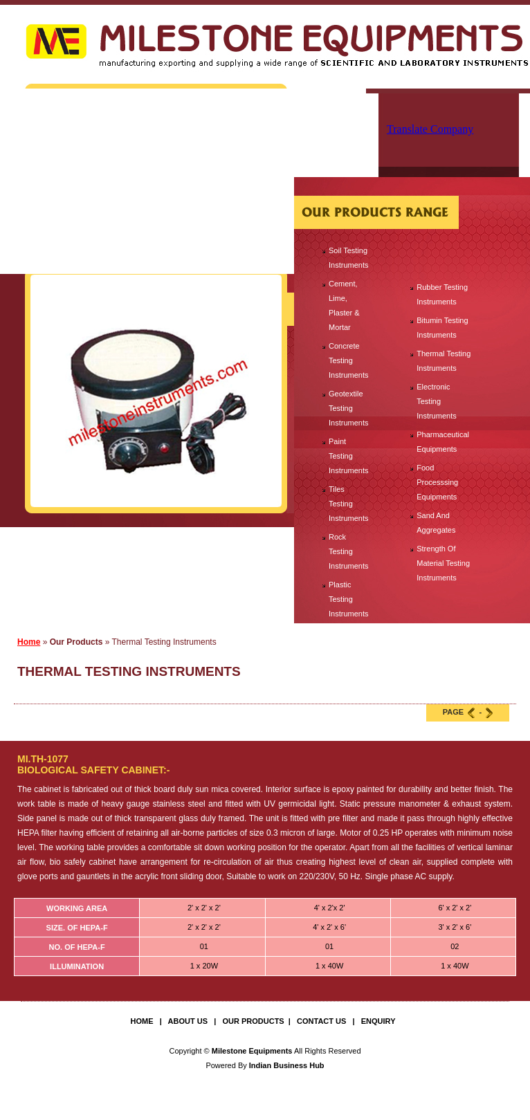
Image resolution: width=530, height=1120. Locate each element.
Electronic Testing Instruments (436, 401)
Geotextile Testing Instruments (348, 408)
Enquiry (378, 1021)
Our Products (253, 1021)
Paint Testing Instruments (348, 456)
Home (28, 642)
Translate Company (430, 129)
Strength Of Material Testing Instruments (443, 563)
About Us (188, 1021)
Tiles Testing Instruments (348, 503)
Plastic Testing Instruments (348, 599)
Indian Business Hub (287, 1065)
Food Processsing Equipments (437, 482)
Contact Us (321, 1021)
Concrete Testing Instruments (348, 360)
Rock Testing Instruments (348, 551)
